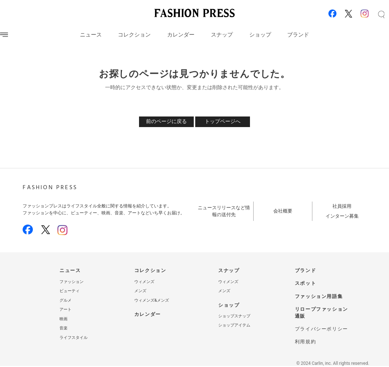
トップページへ (222, 121)
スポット (305, 283)
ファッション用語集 (319, 296)
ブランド (298, 34)
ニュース (91, 34)
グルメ (65, 300)
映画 (63, 319)
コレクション (134, 34)
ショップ (260, 34)
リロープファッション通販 (321, 312)
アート (65, 309)
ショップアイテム (234, 325)
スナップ (222, 34)
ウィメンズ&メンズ (151, 300)
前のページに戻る (166, 121)
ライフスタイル (73, 337)
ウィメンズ (144, 281)
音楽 (63, 328)
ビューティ (69, 290)
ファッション (71, 281)
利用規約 (305, 341)
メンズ (140, 290)
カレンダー (180, 34)
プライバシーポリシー (321, 329)
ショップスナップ (234, 316)
